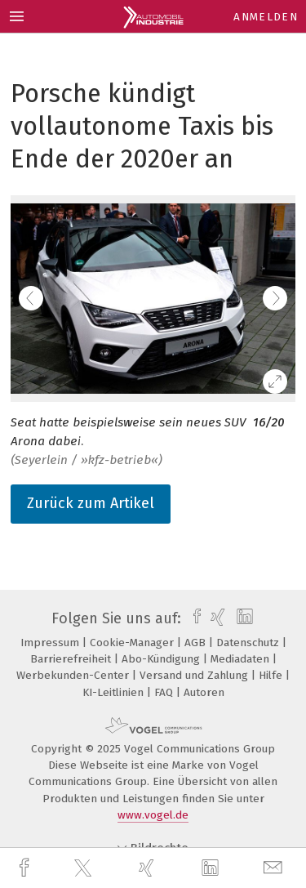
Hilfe (272, 675)
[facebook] (26, 868)
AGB (196, 642)
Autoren (204, 692)
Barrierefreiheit (72, 659)
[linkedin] (212, 868)
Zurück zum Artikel (90, 503)
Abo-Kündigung (162, 659)
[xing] (148, 868)
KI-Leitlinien (114, 692)
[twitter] (85, 868)
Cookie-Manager (133, 642)
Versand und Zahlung (195, 675)
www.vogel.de (153, 815)
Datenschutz (249, 642)
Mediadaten (242, 659)
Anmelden (265, 17)
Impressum (51, 642)
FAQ (165, 692)
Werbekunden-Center (74, 675)
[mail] (275, 868)
